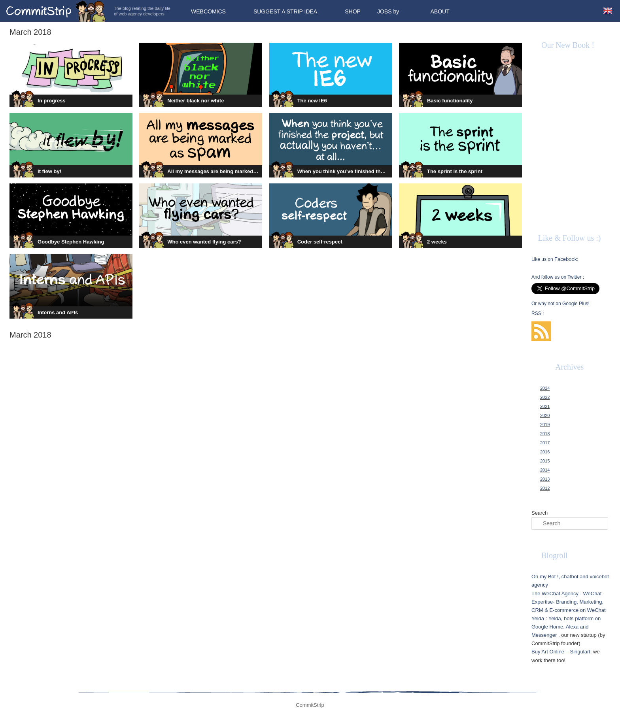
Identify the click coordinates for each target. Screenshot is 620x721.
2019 (545, 424)
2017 (545, 442)
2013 (545, 479)
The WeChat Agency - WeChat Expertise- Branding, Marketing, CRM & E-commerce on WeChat (568, 602)
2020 (545, 415)
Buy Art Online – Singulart (560, 652)
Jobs (384, 11)
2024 (545, 388)
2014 (545, 470)
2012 (545, 488)
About (439, 11)
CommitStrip (56, 11)
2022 (545, 397)
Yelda (537, 618)
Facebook (565, 259)
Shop (353, 11)
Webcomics (208, 11)
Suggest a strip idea (285, 11)
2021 (545, 406)
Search (539, 513)
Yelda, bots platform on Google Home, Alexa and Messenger (566, 626)
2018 (545, 433)
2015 (545, 461)
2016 (545, 451)
